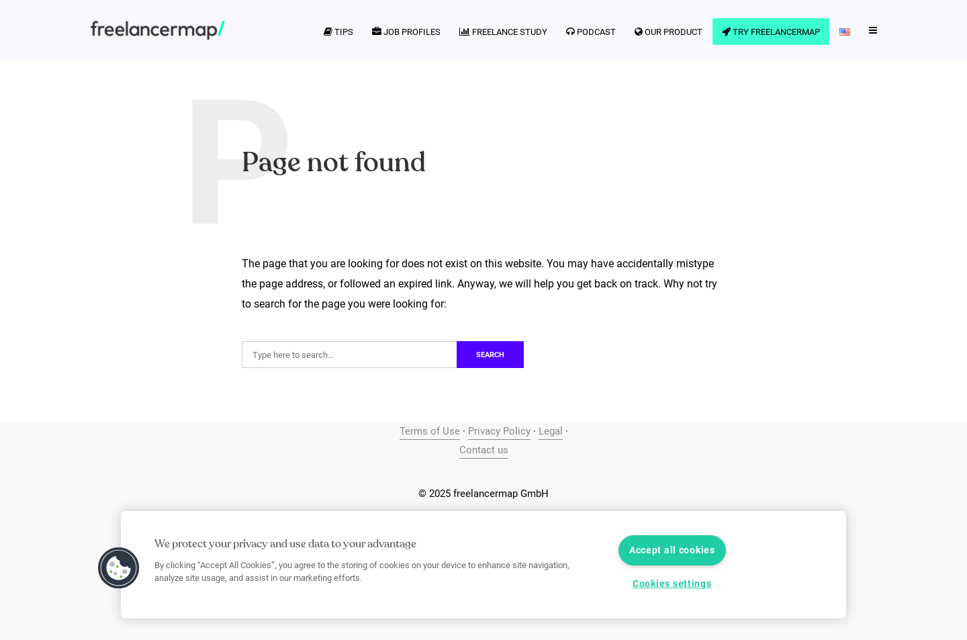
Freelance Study (503, 32)
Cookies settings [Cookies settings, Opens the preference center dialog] (672, 584)
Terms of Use (430, 431)
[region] (483, 565)
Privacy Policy (499, 431)
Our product (668, 32)
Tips (338, 32)
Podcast (591, 32)
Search (490, 355)
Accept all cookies (672, 550)
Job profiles (406, 32)
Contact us (483, 450)
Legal (551, 431)
